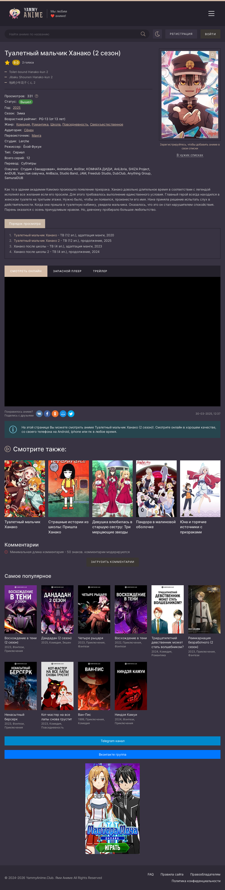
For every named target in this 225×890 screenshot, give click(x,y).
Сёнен (29, 130)
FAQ (151, 874)
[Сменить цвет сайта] (157, 34)
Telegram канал (113, 741)
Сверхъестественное (106, 124)
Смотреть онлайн (26, 271)
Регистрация (181, 34)
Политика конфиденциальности (196, 881)
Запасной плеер (67, 271)
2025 (17, 107)
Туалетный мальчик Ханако (35, 235)
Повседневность (75, 124)
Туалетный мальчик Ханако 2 (37, 240)
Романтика (40, 124)
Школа (55, 124)
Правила (172, 874)
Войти (210, 34)
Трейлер (100, 271)
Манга (36, 135)
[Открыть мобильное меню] (211, 13)
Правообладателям (205, 874)
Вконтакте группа (112, 754)
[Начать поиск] (143, 34)
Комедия (23, 124)
